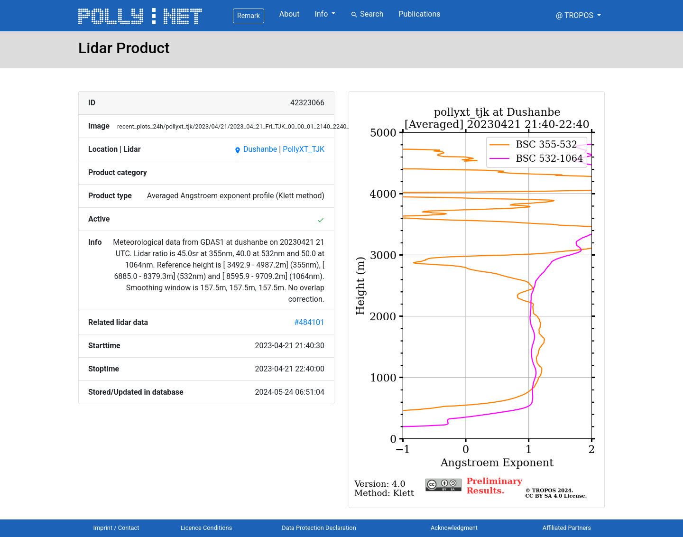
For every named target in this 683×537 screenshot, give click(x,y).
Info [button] (322, 14)
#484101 (309, 322)
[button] (578, 15)
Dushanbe (255, 149)
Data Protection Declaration (319, 527)
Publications (419, 14)
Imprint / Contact (116, 527)
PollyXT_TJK (303, 149)
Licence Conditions (206, 527)
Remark (248, 15)
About (289, 14)
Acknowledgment (454, 527)
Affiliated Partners (567, 527)
